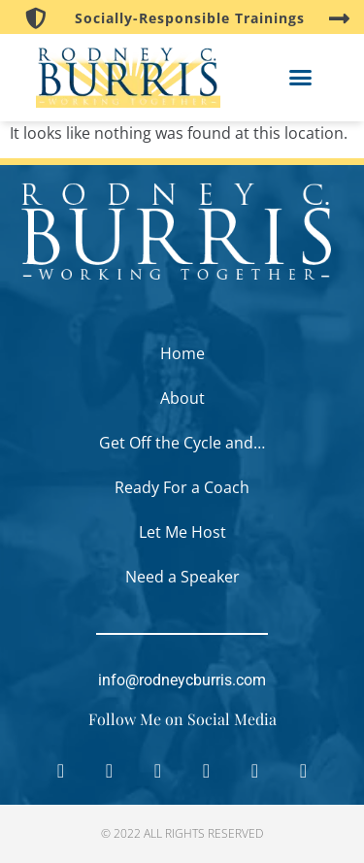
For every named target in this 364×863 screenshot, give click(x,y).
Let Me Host (182, 532)
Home (182, 353)
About (182, 398)
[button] (300, 77)
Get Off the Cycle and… (182, 442)
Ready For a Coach (182, 487)
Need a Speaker (182, 576)
